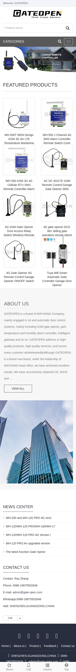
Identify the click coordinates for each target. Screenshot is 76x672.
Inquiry (47, 666)
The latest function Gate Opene (25, 551)
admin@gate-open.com (27, 592)
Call (28, 666)
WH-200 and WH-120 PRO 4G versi (28, 517)
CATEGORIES (13, 41)
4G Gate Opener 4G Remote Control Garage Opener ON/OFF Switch (19, 277)
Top (66, 666)
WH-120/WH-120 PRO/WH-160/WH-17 (30, 526)
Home (5, 646)
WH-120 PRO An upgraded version (28, 543)
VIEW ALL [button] (18, 388)
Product (34, 646)
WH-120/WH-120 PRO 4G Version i (28, 534)
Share (9, 666)
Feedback (50, 646)
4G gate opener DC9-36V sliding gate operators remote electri (57, 231)
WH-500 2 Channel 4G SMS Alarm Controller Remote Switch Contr (57, 139)
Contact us (68, 646)
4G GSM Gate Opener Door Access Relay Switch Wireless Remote (19, 231)
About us (20, 646)
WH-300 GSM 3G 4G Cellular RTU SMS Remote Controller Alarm (18, 185)
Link (10, 618)
